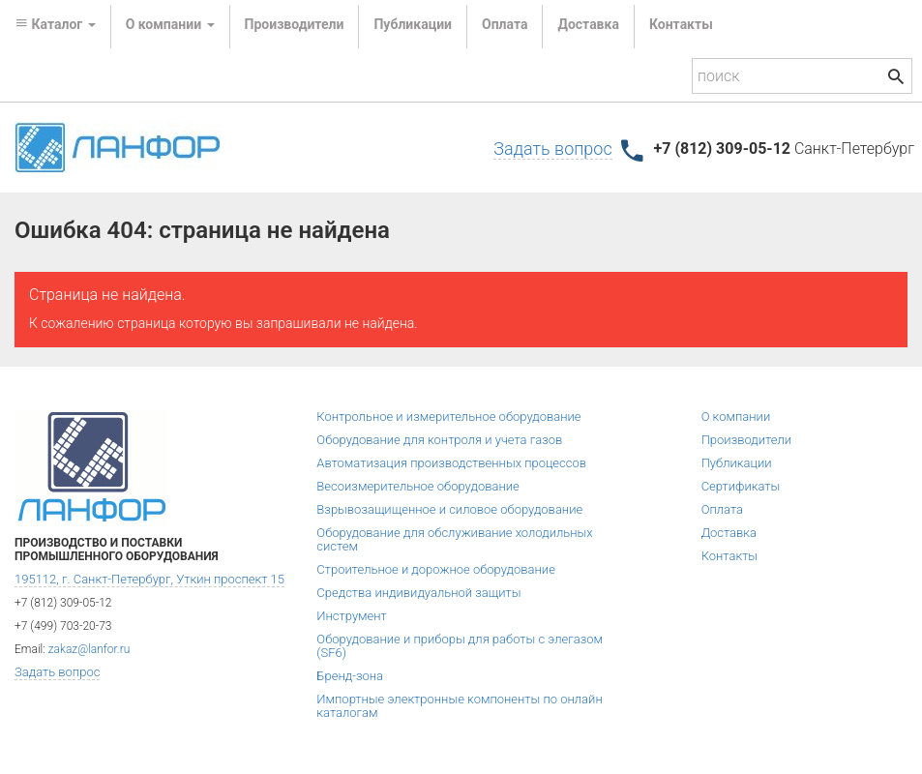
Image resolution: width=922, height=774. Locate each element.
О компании (736, 416)
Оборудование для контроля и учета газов (439, 439)
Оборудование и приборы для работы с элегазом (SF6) (459, 646)
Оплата (504, 24)
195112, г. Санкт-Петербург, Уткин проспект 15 (149, 579)
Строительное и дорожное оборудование (435, 569)
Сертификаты (741, 486)
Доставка (587, 24)
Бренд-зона (349, 676)
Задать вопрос (552, 148)
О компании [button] (170, 24)
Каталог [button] (55, 24)
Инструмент (351, 616)
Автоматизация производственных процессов (451, 463)
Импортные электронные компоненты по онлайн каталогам (459, 706)
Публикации (412, 24)
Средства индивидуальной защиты (418, 592)
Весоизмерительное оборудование (417, 486)
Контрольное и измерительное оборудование (448, 416)
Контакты (681, 24)
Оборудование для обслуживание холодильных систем (454, 539)
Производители (294, 24)
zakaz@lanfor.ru (89, 649)
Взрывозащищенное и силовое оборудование (449, 509)
